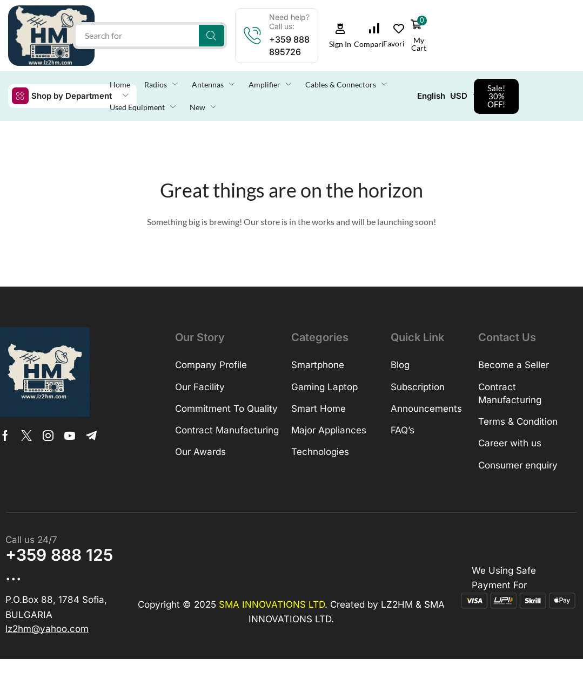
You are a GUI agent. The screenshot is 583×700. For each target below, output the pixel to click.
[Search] (211, 35)
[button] (339, 36)
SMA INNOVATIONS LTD (272, 604)
